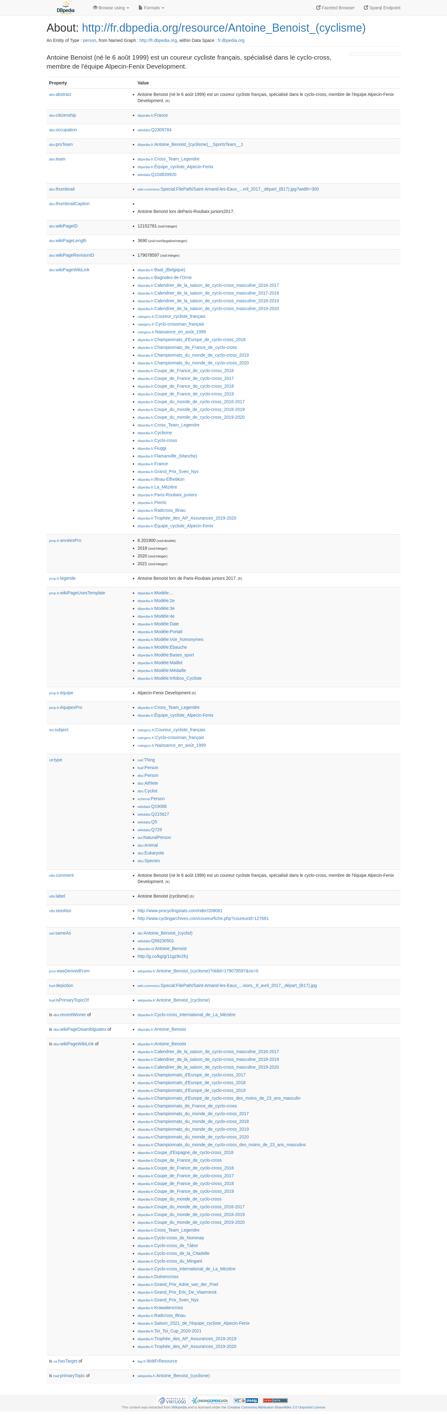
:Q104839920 (157, 174)
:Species (149, 860)
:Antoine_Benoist (162, 948)
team (57, 158)
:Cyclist (147, 790)
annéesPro (65, 540)
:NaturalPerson (154, 837)
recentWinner (69, 1014)
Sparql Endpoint (382, 7)
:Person (148, 767)
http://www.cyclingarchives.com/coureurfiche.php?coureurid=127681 (203, 918)
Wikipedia (179, 1407)
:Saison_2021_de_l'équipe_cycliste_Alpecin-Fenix (194, 1323)
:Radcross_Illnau (162, 510)
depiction (61, 985)
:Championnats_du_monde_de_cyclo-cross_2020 (193, 362)
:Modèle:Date (158, 623)
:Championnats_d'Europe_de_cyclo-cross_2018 (192, 339)
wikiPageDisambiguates (79, 1029)
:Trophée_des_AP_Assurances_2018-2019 (187, 1338)
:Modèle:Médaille (162, 670)
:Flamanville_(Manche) (167, 455)
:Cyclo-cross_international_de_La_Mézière (187, 1014)
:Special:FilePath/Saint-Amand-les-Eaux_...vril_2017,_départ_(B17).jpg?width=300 (228, 189)
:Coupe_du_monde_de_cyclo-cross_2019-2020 (191, 417)
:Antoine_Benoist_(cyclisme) (174, 1000)
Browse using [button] (111, 7)
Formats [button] (151, 7)
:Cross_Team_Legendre (169, 158)
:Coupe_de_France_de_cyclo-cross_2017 (186, 378)
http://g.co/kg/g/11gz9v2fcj (163, 956)
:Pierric (152, 502)
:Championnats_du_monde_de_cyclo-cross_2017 (193, 1113)
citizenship (62, 115)
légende (62, 578)
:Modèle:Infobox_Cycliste (170, 678)
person (89, 40)
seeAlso (60, 910)
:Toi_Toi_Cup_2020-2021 (169, 1330)
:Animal (148, 845)
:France (153, 115)
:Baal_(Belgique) (161, 269)
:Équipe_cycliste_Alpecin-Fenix (175, 166)
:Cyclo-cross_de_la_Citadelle (174, 1253)
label (57, 896)
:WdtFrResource (157, 1361)
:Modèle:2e (156, 600)
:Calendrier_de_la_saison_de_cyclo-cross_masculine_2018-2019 (208, 300)
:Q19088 (152, 806)
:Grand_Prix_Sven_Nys (168, 471)
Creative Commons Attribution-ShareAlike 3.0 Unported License (276, 1407)
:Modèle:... (156, 592)
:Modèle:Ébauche (162, 647)
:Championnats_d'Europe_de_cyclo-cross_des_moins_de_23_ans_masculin (219, 1098)
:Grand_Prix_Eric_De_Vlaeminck (177, 1292)
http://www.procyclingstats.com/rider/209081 (180, 910)
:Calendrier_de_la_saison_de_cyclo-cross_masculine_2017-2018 (208, 293)
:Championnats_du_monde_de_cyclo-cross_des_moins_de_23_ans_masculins (222, 1144)
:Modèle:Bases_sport (166, 654)
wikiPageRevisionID (71, 255)
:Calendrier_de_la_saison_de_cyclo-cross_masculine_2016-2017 (208, 285)
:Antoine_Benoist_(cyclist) (165, 933)
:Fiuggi (152, 448)
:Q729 (150, 829)
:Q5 (147, 821)
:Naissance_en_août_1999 (172, 331)
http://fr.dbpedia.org (158, 40)
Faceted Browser (335, 7)
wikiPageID (63, 225)
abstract (60, 94)
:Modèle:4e (156, 616)
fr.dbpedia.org (231, 40)
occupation (63, 129)
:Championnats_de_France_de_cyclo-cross (187, 347)
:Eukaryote (151, 852)
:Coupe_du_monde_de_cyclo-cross (180, 1198)
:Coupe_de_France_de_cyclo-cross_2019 (186, 393)
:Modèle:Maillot (160, 662)
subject (58, 729)
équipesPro (65, 707)
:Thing (146, 759)
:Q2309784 (155, 129)
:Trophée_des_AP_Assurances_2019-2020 (187, 518)
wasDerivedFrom (69, 970)
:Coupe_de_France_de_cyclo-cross (180, 1160)
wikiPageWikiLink (69, 269)
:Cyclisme (155, 432)
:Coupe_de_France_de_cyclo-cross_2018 (186, 386)
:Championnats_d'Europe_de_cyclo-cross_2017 (192, 1074)
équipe (61, 692)
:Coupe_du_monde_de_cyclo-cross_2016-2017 (191, 401)
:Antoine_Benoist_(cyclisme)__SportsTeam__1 (190, 144)
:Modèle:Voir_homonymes (170, 639)
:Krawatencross (160, 1307)
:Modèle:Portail (160, 631)
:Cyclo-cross (157, 440)
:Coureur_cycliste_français (171, 316)
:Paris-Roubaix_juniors (167, 494)
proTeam (61, 144)
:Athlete (148, 783)
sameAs (60, 933)
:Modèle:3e (156, 608)
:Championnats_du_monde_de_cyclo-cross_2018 (193, 1121)
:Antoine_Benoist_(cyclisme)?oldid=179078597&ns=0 (198, 970)
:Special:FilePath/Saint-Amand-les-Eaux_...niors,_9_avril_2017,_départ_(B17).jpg (227, 985)
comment (61, 875)
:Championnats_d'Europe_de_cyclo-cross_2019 (192, 1090)
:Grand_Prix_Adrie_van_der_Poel (178, 1284)
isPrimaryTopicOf (69, 1000)
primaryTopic (69, 1375)
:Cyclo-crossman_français (171, 324)
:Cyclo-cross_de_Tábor (168, 1245)
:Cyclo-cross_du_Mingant (170, 1261)
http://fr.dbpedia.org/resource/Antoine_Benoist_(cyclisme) (224, 27)
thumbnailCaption (69, 203)
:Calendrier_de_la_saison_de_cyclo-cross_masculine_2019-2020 (208, 308)
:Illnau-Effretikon (161, 479)
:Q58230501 (156, 940)
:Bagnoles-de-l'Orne (165, 277)
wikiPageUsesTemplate (77, 592)
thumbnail (61, 189)
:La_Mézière (157, 486)
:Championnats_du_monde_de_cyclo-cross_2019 (193, 355)
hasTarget (65, 1361)
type (55, 759)
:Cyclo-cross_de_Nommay (171, 1237)
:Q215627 (153, 814)
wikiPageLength (68, 240)
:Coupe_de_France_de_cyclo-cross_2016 (186, 370)
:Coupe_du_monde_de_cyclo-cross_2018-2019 (191, 409)
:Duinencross (158, 1276)
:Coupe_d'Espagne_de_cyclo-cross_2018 (185, 1152)
